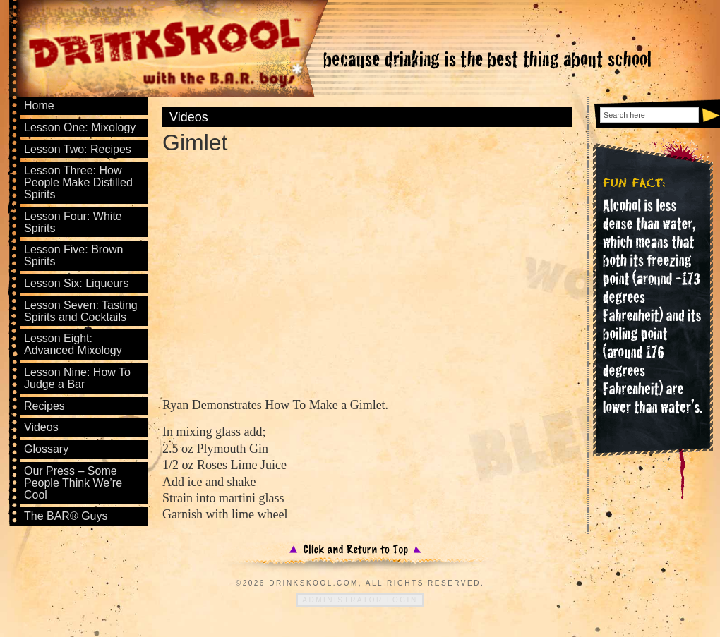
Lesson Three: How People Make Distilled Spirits (78, 182)
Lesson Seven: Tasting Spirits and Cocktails (81, 311)
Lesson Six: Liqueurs (76, 283)
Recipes (44, 406)
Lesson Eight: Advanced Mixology (73, 344)
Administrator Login (359, 600)
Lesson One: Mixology (80, 127)
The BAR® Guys (66, 516)
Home (39, 105)
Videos (188, 117)
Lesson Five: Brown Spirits (74, 255)
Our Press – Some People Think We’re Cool (73, 483)
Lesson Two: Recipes (77, 149)
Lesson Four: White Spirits (73, 222)
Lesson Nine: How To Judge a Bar (77, 378)
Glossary (46, 449)
